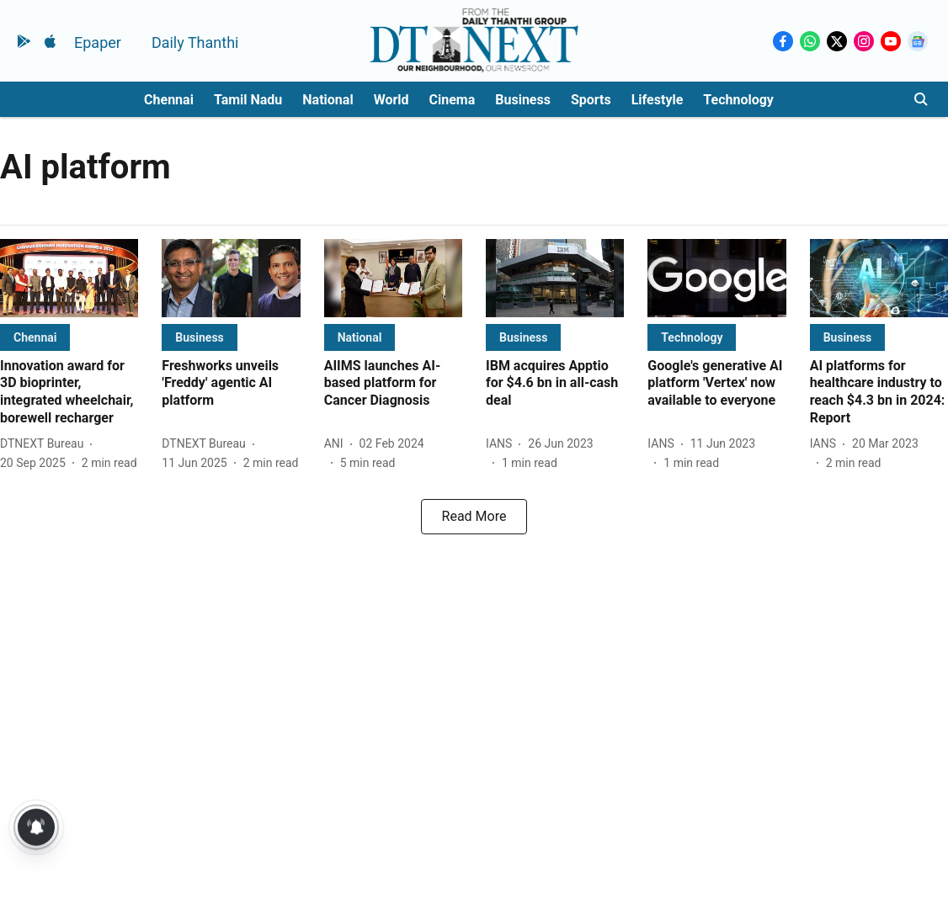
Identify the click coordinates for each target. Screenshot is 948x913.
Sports (591, 100)
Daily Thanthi (195, 42)
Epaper (97, 42)
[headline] (69, 392)
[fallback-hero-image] (69, 277)
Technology (738, 100)
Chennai (169, 100)
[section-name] (35, 337)
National (327, 100)
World (391, 100)
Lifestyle (657, 100)
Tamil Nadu (248, 100)
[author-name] (45, 444)
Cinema (452, 100)
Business (523, 100)
